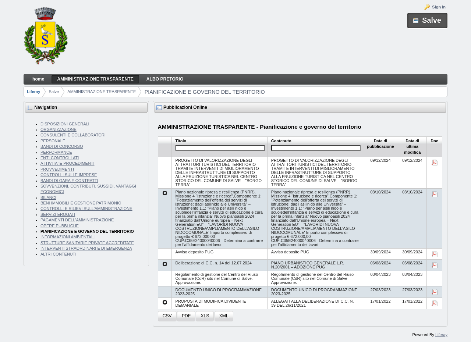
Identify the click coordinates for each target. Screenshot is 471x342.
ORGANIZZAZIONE (58, 129)
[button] (167, 316)
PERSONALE (52, 141)
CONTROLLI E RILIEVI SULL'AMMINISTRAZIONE (86, 208)
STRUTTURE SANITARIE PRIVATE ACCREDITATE (87, 243)
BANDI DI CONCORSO (61, 146)
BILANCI (48, 197)
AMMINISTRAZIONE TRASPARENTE (101, 91)
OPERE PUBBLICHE (59, 226)
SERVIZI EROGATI (57, 214)
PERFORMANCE (56, 152)
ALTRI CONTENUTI (58, 254)
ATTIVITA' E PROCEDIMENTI (67, 163)
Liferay (33, 91)
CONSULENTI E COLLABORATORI (73, 135)
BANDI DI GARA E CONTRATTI (69, 180)
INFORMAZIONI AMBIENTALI (67, 237)
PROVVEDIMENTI (57, 169)
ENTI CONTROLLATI (59, 158)
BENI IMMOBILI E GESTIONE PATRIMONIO (80, 203)
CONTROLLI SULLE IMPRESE (68, 174)
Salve (54, 91)
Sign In (439, 7)
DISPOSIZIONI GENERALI (64, 124)
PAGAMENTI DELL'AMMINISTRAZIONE (77, 220)
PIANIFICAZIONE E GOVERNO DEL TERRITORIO (205, 92)
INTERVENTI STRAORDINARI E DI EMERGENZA (86, 248)
